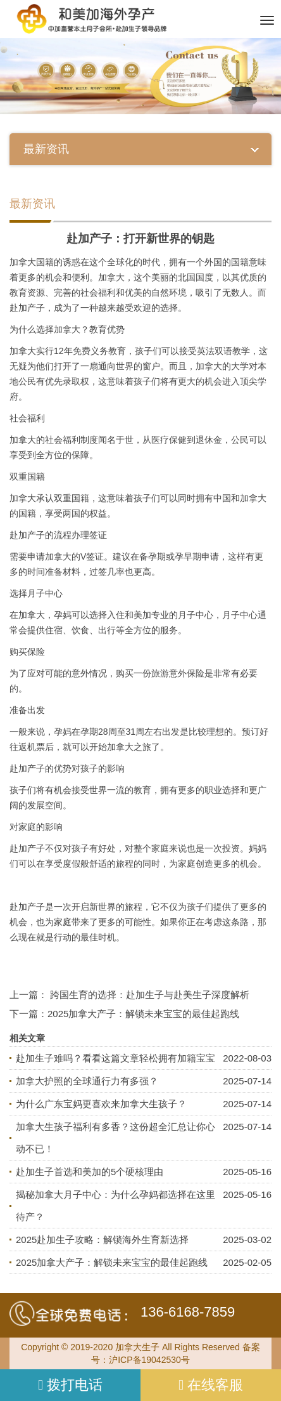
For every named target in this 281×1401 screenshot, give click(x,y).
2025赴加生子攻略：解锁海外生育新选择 (102, 1239)
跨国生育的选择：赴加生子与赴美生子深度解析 (149, 994)
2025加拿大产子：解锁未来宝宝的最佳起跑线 (143, 1013)
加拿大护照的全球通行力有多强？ (87, 1080)
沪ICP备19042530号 (149, 1360)
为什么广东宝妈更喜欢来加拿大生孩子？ (101, 1103)
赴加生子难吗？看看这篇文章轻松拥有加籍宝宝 (115, 1058)
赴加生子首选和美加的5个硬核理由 (89, 1171)
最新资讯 (32, 203)
